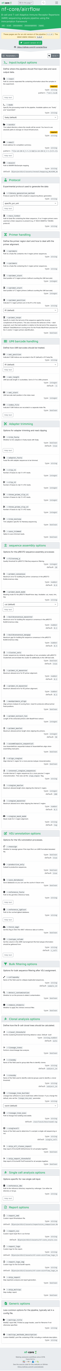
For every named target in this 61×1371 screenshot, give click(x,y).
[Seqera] (24, 1361)
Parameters (9, 56)
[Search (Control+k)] (43, 3)
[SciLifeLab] (37, 1361)
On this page (25, 3)
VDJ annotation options (22, 833)
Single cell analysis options (24, 1172)
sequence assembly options (25, 545)
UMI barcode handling (21, 341)
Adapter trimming (18, 423)
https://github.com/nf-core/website (30, 1367)
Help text (8, 97)
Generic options (17, 1303)
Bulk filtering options (20, 964)
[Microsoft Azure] (33, 1361)
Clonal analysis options (22, 1019)
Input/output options (20, 62)
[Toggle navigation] (57, 3)
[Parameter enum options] (30, 117)
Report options (16, 1207)
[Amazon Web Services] (28, 1361)
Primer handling (17, 234)
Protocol (12, 180)
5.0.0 (39, 37)
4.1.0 (54, 56)
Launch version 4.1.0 (30, 43)
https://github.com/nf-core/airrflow (30, 47)
